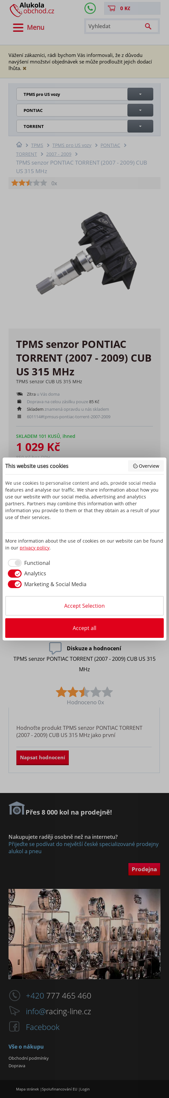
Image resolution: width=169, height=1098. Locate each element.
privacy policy (34, 548)
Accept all (84, 628)
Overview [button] (146, 466)
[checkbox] (27, 563)
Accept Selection (84, 605)
